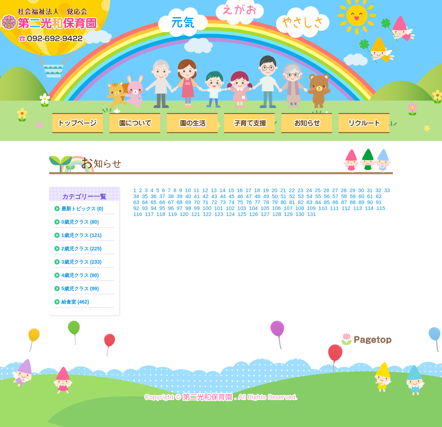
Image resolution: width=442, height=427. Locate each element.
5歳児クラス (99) (80, 288)
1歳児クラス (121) (81, 235)
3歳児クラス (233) (81, 262)
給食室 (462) (75, 302)
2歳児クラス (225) (81, 248)
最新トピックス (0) (82, 208)
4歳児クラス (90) (80, 275)
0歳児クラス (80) (80, 222)
